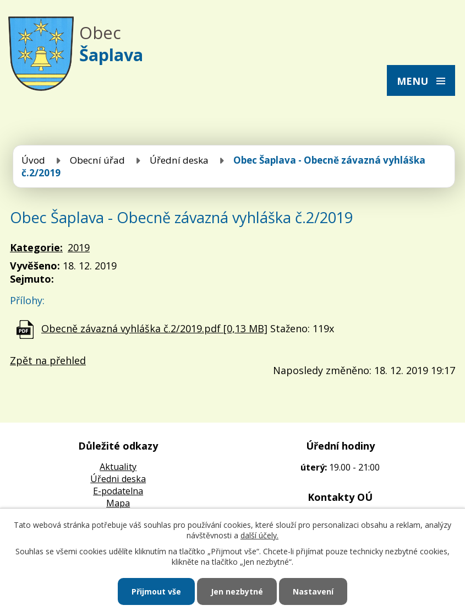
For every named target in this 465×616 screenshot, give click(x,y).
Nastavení (313, 591)
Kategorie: (36, 247)
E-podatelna (118, 491)
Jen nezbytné (237, 591)
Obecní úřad (97, 160)
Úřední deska (179, 160)
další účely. (259, 535)
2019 (79, 247)
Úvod (33, 160)
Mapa (118, 503)
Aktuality (118, 467)
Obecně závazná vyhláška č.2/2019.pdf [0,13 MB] (154, 328)
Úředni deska (118, 479)
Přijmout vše (156, 591)
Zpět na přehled (48, 360)
